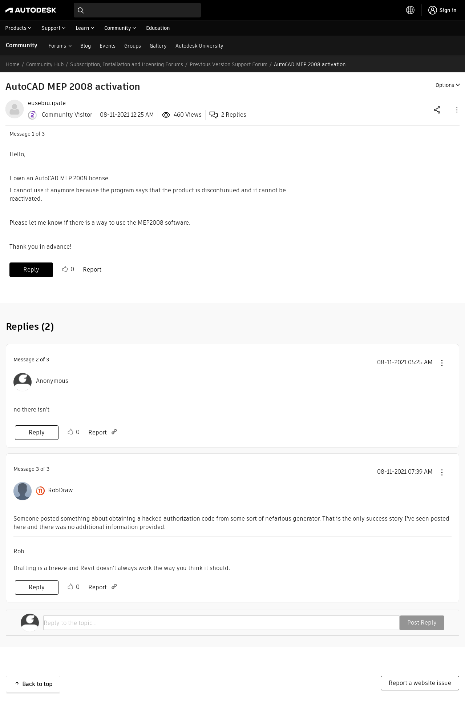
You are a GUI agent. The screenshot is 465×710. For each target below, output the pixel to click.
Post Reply (422, 622)
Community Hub (45, 64)
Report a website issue (420, 683)
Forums (57, 45)
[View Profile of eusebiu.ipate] (47, 103)
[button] (456, 109)
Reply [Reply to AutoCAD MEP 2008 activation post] (31, 269)
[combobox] (137, 10)
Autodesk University (199, 45)
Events (108, 45)
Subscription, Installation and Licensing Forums (126, 64)
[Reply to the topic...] (221, 622)
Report (92, 269)
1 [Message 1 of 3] (33, 133)
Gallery (158, 45)
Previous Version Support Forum (228, 64)
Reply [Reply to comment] (37, 432)
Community (21, 45)
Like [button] (65, 269)
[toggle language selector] (410, 10)
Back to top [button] (37, 684)
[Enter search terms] (137, 10)
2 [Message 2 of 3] (37, 359)
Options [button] (445, 85)
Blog (85, 45)
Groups (132, 45)
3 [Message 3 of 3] (37, 469)
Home (13, 64)
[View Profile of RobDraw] (60, 490)
